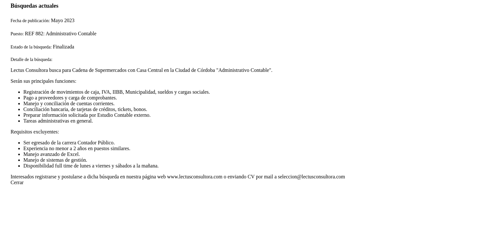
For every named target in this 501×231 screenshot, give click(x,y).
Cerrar (17, 182)
